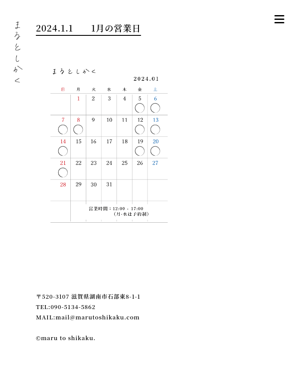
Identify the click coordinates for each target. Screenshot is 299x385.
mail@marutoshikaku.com (98, 317)
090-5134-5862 (72, 307)
